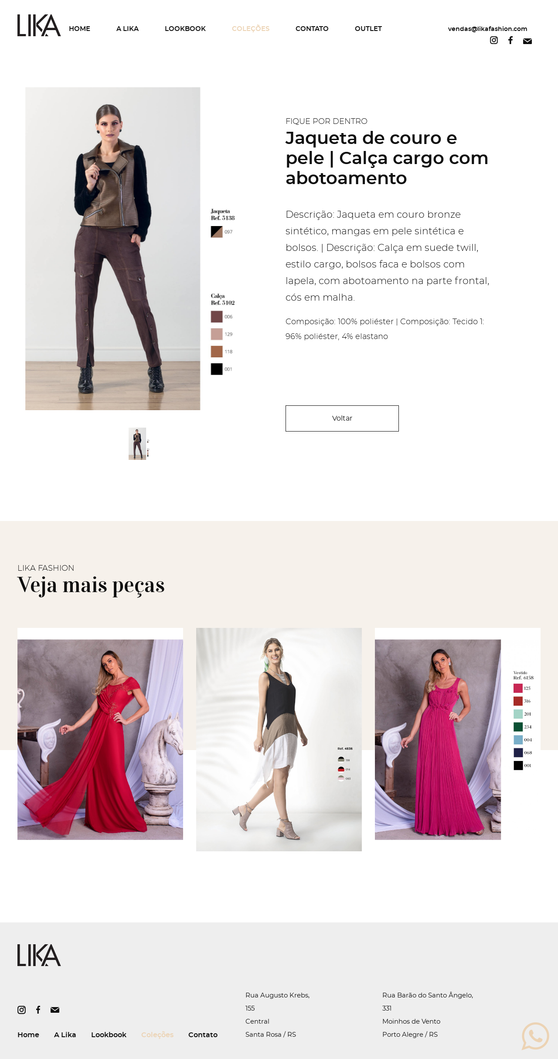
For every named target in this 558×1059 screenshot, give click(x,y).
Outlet (368, 29)
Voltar (342, 418)
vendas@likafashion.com (487, 29)
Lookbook (185, 29)
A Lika (127, 29)
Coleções (250, 29)
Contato (312, 29)
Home (79, 29)
